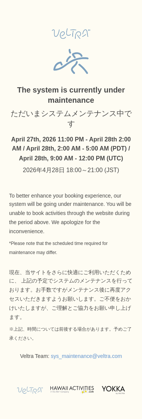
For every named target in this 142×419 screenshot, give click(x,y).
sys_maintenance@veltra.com (86, 356)
